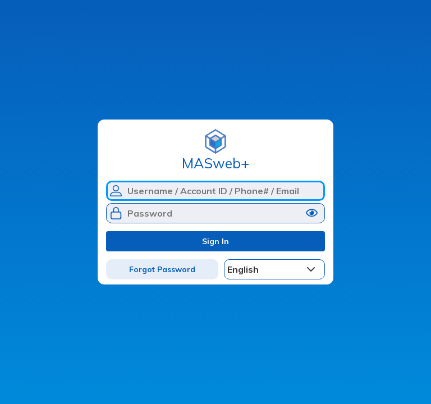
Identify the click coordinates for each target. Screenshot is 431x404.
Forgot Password (162, 269)
